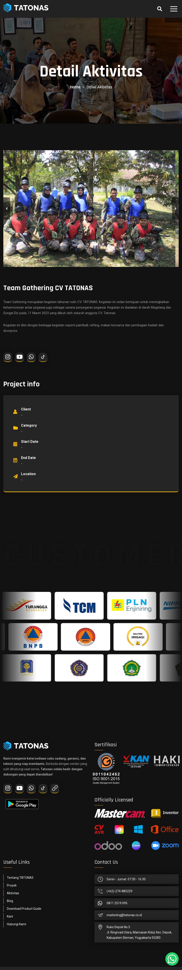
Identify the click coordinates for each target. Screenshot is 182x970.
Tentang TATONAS (20, 877)
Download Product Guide (24, 908)
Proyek (12, 885)
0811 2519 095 (117, 903)
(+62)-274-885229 (119, 891)
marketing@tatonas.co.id (124, 915)
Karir (10, 916)
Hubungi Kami (16, 924)
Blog (10, 901)
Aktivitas (13, 893)
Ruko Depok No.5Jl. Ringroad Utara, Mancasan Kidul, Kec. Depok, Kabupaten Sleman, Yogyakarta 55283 (139, 932)
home (75, 87)
